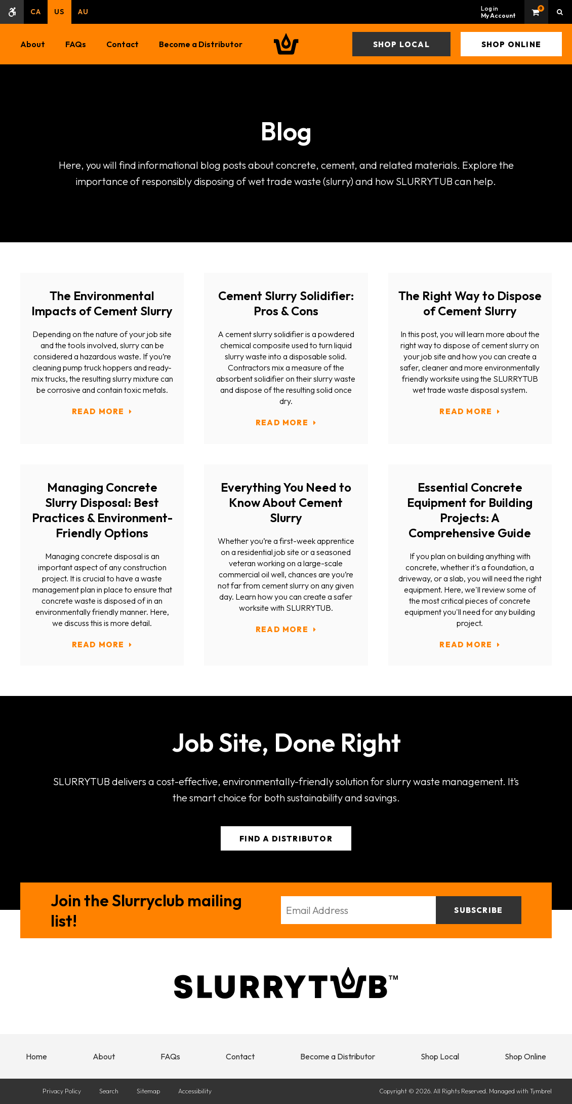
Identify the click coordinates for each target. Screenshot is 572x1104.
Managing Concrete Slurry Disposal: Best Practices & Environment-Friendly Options (102, 510)
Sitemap (148, 1091)
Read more (98, 411)
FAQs (75, 44)
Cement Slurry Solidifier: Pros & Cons (286, 303)
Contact (122, 44)
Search (108, 1091)
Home (36, 1056)
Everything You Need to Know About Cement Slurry (286, 502)
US (59, 11)
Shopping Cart (536, 12)
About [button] (32, 44)
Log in (498, 12)
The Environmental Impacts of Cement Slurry (102, 303)
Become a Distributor (200, 44)
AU (83, 11)
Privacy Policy (62, 1091)
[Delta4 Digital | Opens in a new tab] (24, 1091)
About (104, 1056)
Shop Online (511, 44)
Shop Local (401, 44)
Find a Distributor (286, 838)
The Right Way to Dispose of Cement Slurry (470, 303)
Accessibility (195, 1091)
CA (35, 11)
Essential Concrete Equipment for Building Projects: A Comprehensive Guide (470, 510)
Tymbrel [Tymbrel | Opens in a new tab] (541, 1091)
